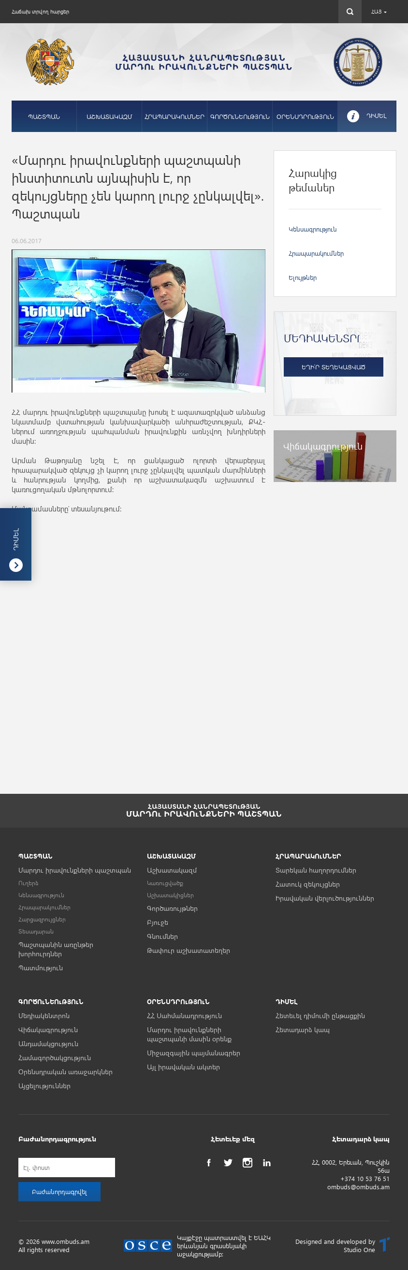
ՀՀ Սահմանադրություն (184, 1015)
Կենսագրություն (313, 229)
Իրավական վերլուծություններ (325, 898)
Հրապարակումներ (316, 253)
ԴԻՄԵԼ (376, 115)
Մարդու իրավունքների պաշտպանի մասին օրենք (189, 1034)
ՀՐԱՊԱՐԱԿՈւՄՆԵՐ (174, 116)
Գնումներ (162, 936)
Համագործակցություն (54, 1057)
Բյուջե (157, 922)
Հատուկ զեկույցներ (308, 884)
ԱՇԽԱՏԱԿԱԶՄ (109, 116)
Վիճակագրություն (48, 1029)
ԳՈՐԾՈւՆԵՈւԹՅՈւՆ (240, 116)
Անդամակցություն (48, 1043)
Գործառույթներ (172, 908)
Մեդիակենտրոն (44, 1015)
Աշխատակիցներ (170, 895)
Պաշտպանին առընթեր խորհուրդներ (55, 949)
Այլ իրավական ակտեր (183, 1066)
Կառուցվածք (165, 883)
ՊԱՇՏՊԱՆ (44, 116)
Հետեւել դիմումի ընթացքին (320, 1015)
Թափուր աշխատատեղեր (188, 950)
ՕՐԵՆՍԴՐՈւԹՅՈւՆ (305, 116)
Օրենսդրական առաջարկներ (65, 1071)
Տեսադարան (36, 931)
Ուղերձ (28, 883)
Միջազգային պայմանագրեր (193, 1052)
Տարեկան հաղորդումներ (316, 870)
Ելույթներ (303, 277)
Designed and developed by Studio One (335, 1245)
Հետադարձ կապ (303, 1029)
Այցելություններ (44, 1085)
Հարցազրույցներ (42, 919)
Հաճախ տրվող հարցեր (40, 11)
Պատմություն (40, 967)
